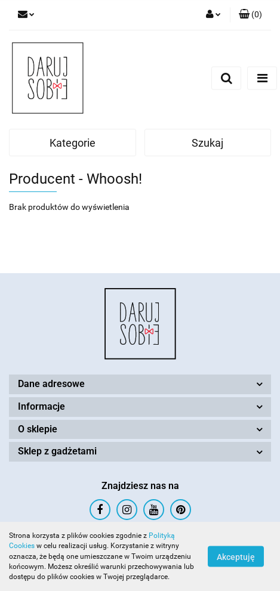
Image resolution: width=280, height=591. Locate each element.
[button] (250, 15)
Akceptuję (236, 557)
